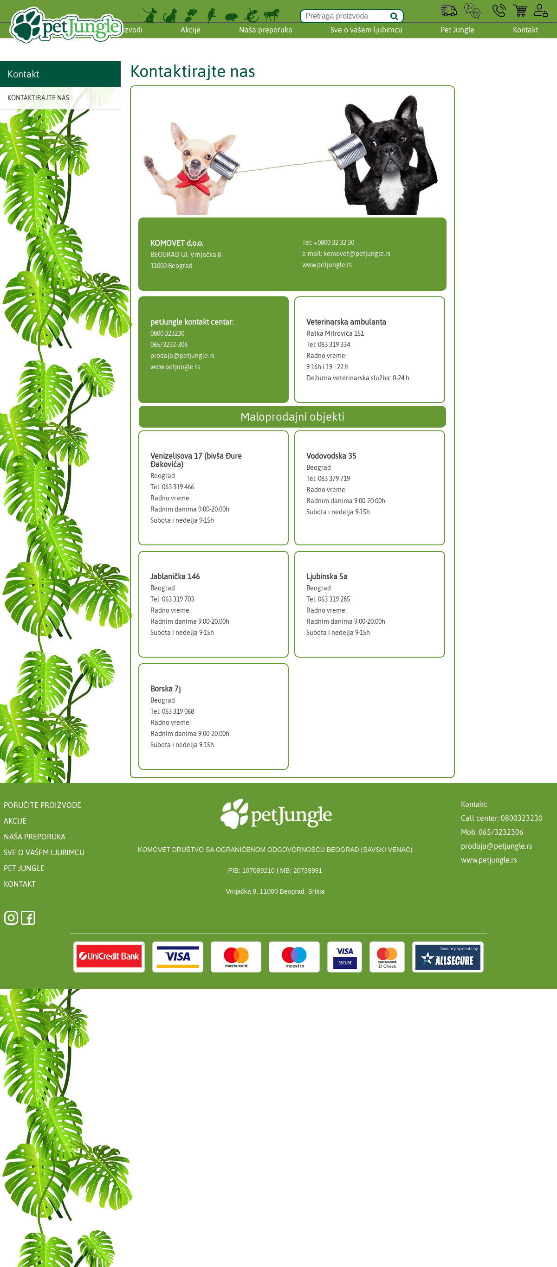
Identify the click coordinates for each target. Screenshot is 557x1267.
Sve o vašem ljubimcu (366, 38)
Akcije (191, 38)
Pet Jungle (457, 38)
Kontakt (525, 38)
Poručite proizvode (42, 805)
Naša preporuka (265, 38)
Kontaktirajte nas (38, 98)
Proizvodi (127, 38)
